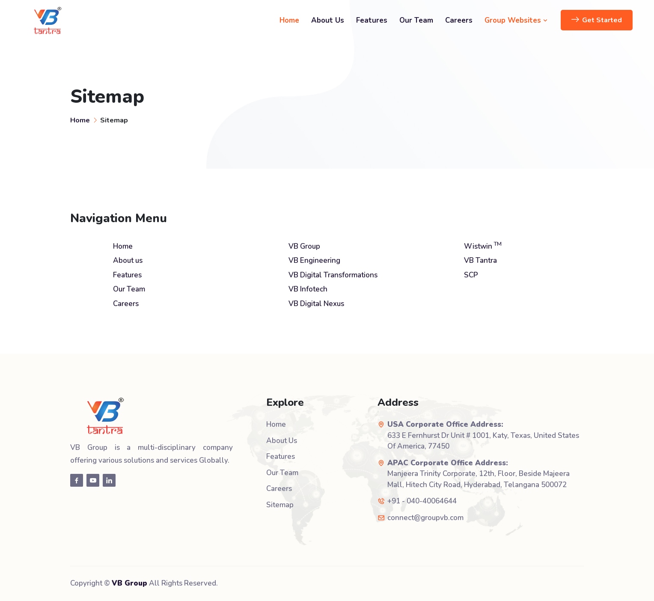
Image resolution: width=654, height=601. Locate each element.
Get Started (596, 20)
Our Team (416, 20)
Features (371, 20)
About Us (327, 20)
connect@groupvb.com (425, 518)
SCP (471, 275)
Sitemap (280, 505)
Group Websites (516, 20)
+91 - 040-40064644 (422, 501)
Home (289, 20)
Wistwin (483, 246)
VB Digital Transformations (333, 275)
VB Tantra (480, 260)
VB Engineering (314, 260)
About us (128, 260)
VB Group (304, 246)
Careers (459, 20)
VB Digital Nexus (316, 304)
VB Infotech (307, 289)
